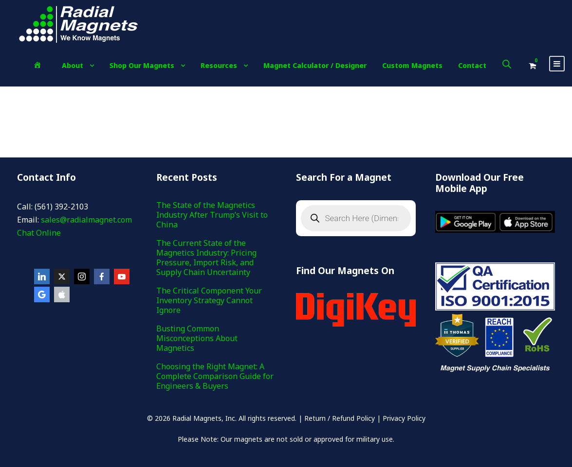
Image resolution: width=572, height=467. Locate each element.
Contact (472, 65)
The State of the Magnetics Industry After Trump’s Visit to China (212, 215)
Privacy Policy (404, 418)
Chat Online (39, 232)
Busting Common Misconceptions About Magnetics (197, 338)
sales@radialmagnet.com (86, 219)
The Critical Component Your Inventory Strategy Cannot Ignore (209, 300)
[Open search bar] (507, 64)
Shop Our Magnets (142, 65)
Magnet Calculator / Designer (315, 65)
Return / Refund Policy (339, 418)
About (72, 65)
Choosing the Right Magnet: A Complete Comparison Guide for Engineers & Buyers (215, 376)
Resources (219, 65)
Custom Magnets (412, 65)
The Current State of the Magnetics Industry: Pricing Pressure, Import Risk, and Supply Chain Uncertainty (206, 257)
